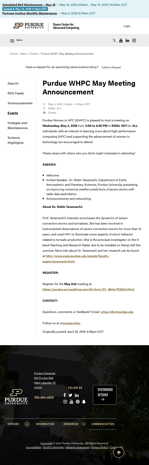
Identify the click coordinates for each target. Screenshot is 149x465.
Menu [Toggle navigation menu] (16, 40)
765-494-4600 (44, 397)
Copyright (47, 443)
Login (127, 26)
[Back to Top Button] (118, 453)
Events (34, 53)
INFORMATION (45, 424)
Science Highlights (16, 140)
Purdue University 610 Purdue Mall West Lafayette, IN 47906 (44, 380)
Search (13, 83)
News (23, 53)
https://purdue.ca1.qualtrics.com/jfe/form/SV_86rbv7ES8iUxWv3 (88, 289)
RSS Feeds (16, 93)
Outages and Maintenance (18, 125)
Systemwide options (105, 392)
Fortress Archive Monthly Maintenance (29, 13)
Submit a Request (111, 67)
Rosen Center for (66, 26)
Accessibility (33, 447)
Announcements (20, 103)
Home (13, 53)
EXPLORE (18, 424)
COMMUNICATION (103, 424)
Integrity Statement (77, 447)
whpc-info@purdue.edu (117, 311)
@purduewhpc (70, 323)
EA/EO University (53, 447)
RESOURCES (74, 424)
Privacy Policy (99, 447)
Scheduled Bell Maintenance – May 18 (28, 4)
